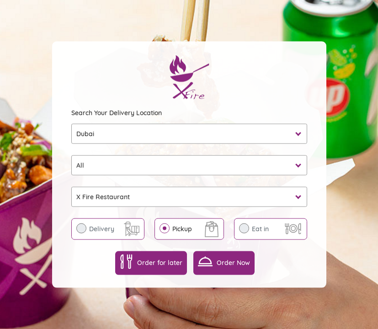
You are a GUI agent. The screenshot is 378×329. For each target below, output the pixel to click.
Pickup (182, 228)
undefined (189, 165)
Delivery (101, 228)
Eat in (260, 228)
